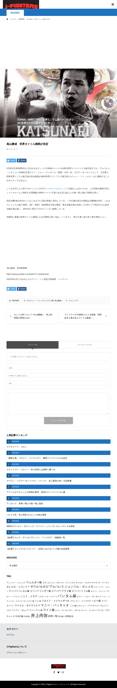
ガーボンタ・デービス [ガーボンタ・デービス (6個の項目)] (100, 583)
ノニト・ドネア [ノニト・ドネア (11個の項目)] (29, 596)
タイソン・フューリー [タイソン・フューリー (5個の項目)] (99, 591)
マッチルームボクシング (56, 188)
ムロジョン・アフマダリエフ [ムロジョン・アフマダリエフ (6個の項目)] (88, 606)
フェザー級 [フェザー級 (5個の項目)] (30, 601)
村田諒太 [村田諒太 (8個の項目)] (69, 616)
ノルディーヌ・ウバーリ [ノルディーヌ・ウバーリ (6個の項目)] (47, 597)
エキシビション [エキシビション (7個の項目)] (49, 582)
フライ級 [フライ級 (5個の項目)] (38, 601)
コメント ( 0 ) (32, 344)
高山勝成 (57, 301)
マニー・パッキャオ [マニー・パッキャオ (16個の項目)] (55, 605)
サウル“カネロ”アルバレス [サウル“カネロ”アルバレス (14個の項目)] (47, 586)
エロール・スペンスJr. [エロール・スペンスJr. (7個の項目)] (65, 582)
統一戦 (69, 172)
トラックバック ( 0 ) (84, 345)
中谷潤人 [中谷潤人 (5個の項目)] (27, 616)
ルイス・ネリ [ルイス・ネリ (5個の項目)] (60, 610)
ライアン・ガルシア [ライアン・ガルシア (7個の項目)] (20, 610)
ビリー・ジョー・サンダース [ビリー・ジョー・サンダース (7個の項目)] (89, 596)
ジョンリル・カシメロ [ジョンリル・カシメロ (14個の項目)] (79, 586)
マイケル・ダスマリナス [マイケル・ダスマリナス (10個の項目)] (27, 605)
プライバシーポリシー (17, 652)
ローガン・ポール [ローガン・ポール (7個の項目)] (72, 610)
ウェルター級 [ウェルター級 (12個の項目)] (34, 582)
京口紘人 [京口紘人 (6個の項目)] (61, 616)
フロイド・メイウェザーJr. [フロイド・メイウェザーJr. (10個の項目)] (56, 600)
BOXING (15, 13)
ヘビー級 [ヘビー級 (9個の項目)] (96, 601)
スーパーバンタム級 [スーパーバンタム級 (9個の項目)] (19, 591)
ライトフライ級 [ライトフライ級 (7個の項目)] (36, 610)
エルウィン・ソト (33, 301)
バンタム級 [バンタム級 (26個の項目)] (67, 596)
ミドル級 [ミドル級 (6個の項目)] (73, 606)
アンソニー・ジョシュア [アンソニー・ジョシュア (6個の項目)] (16, 583)
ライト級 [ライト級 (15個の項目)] (49, 609)
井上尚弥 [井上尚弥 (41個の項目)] (39, 615)
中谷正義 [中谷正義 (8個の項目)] (19, 616)
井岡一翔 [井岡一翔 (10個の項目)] (52, 616)
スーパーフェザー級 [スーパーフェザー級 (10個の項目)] (40, 591)
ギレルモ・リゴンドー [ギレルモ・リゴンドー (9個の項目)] (18, 587)
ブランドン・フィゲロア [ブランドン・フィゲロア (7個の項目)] (80, 601)
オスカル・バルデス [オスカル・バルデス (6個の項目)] (83, 583)
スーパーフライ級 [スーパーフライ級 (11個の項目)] (61, 590)
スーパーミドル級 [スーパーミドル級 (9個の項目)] (81, 591)
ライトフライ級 (47, 301)
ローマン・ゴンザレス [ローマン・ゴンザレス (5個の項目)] (89, 610)
